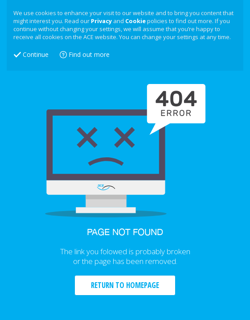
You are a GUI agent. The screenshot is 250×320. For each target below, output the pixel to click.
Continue (36, 54)
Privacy (101, 21)
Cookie (135, 21)
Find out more (89, 54)
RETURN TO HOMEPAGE (125, 285)
